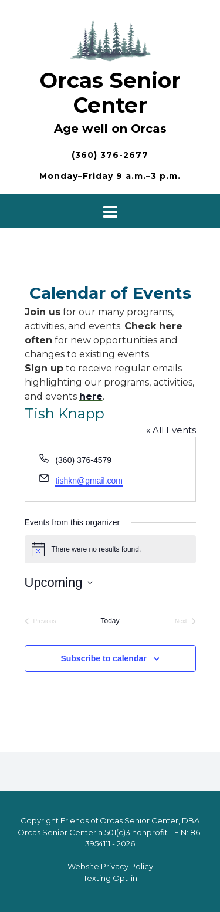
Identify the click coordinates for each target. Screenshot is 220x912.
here (91, 396)
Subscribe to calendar (103, 658)
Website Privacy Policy (110, 866)
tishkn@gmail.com (89, 480)
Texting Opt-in (110, 878)
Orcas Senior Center (110, 92)
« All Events (171, 429)
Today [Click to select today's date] (109, 621)
